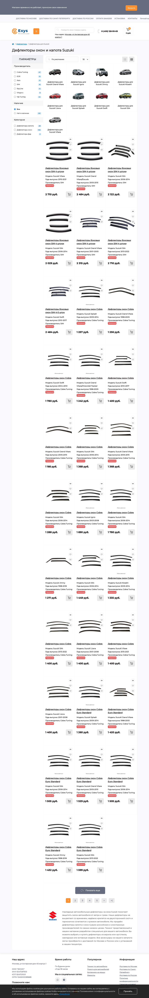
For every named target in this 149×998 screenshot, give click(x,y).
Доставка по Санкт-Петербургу (54, 17)
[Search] (58, 28)
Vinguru (27, 91)
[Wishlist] (71, 143)
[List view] (125, 58)
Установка (119, 17)
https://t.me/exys (64, 979)
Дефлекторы (21, 43)
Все (17, 108)
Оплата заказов (104, 17)
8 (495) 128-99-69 (109, 30)
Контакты (132, 17)
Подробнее (64, 994)
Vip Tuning (27, 95)
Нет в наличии (27, 112)
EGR (27, 75)
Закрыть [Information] (131, 7)
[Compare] (71, 148)
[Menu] (36, 30)
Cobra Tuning (27, 71)
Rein (27, 79)
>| (112, 899)
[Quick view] (71, 138)
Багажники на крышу (96, 971)
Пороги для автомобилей (98, 968)
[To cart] (69, 193)
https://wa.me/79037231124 (58, 979)
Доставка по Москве (26, 17)
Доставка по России (83, 17)
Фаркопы (91, 974)
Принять (128, 991)
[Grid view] (131, 58)
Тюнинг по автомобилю (97, 965)
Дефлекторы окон (27, 129)
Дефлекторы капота (27, 125)
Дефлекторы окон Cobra (89, 308)
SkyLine (27, 87)
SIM (27, 83)
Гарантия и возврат (128, 983)
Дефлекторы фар (27, 133)
